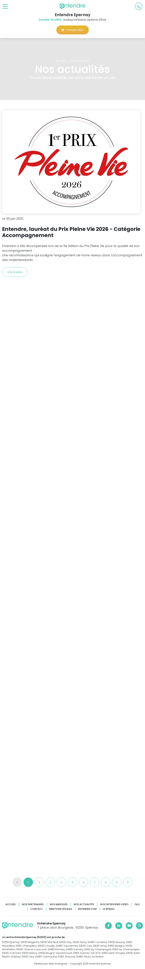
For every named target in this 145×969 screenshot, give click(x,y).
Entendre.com (87, 909)
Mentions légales (60, 909)
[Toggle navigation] (5, 7)
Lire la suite (14, 272)
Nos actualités (84, 904)
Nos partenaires (33, 904)
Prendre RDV (73, 30)
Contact (36, 909)
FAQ (137, 904)
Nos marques (58, 904)
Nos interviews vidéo (114, 904)
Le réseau (109, 909)
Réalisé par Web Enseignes (50, 963)
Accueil (11, 904)
